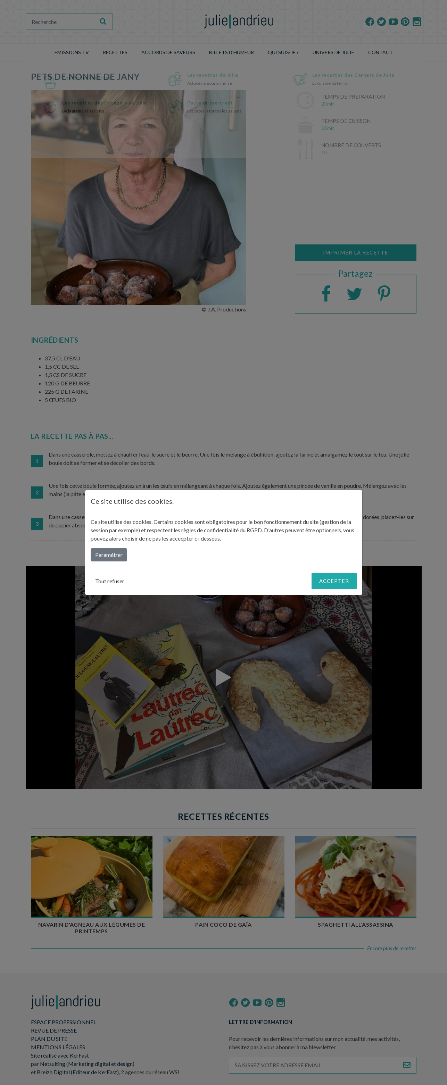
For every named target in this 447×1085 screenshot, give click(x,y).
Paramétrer (109, 554)
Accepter (334, 581)
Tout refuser (109, 581)
